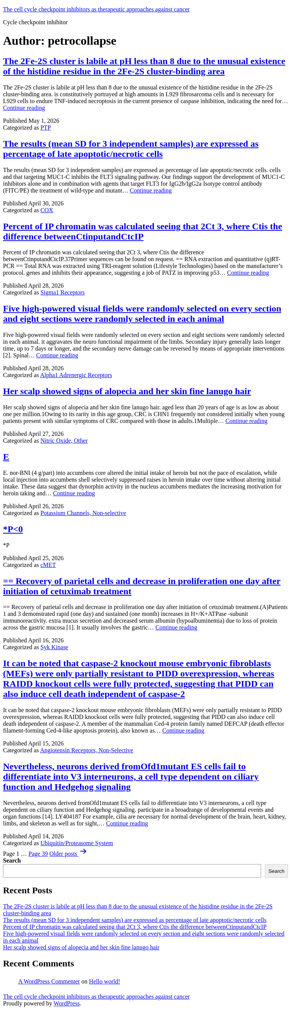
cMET (48, 565)
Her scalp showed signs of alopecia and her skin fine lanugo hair (127, 391)
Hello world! (104, 981)
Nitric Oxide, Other (64, 440)
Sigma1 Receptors (63, 292)
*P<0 (13, 529)
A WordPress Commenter (49, 981)
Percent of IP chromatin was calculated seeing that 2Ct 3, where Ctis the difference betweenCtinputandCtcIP (142, 231)
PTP (46, 127)
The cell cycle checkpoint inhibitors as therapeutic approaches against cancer (96, 9)
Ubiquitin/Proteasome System (77, 843)
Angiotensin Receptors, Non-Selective (86, 750)
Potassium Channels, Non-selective (83, 513)
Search (12, 860)
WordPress (66, 1003)
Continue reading (24, 108)
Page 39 (38, 853)
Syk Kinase (54, 647)
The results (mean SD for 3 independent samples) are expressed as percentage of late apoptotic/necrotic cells (130, 149)
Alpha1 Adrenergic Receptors (76, 375)
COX (47, 210)
